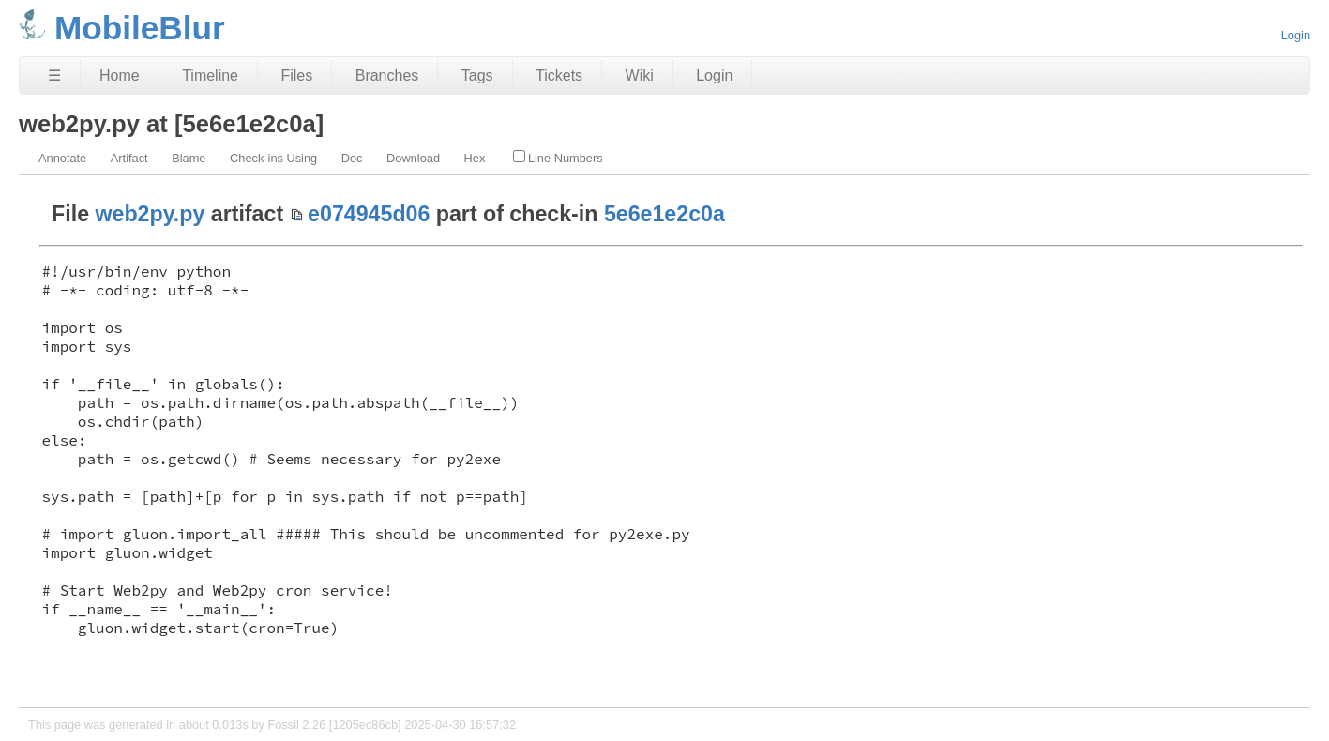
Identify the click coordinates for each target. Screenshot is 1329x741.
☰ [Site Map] (54, 75)
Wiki (640, 75)
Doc (352, 158)
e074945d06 (369, 214)
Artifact (129, 158)
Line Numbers (558, 157)
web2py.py (150, 214)
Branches (387, 75)
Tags (477, 75)
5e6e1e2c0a (664, 214)
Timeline (210, 75)
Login (1295, 35)
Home (119, 75)
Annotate (62, 158)
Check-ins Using (273, 158)
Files (296, 75)
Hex (475, 158)
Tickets (559, 75)
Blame (188, 158)
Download (413, 158)
